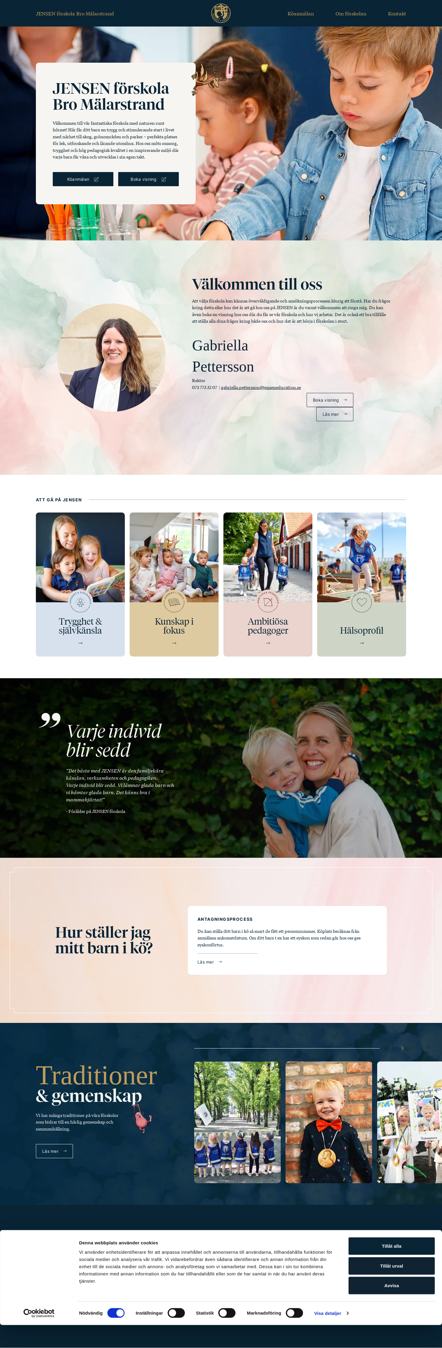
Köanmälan (301, 13)
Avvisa (391, 1308)
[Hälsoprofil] (361, 585)
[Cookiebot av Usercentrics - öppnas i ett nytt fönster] (39, 1336)
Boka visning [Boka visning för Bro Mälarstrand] (143, 179)
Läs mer (331, 414)
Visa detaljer (327, 1336)
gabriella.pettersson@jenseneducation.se (261, 387)
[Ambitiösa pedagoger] (267, 585)
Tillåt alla (391, 1268)
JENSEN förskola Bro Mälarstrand (75, 13)
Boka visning (326, 400)
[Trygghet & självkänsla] (80, 585)
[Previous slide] (390, 1048)
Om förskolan (351, 13)
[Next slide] (402, 1048)
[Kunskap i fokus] (174, 585)
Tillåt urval (391, 1288)
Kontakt (397, 13)
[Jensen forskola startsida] (221, 13)
